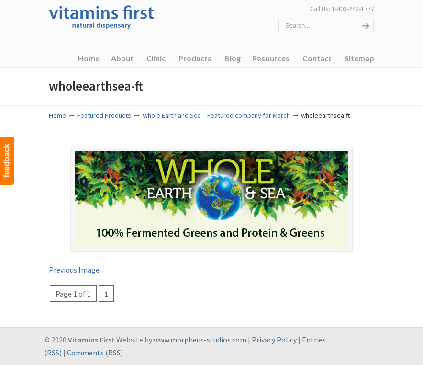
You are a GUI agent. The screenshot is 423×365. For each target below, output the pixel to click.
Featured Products (104, 115)
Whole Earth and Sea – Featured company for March (216, 115)
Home (57, 115)
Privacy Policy (274, 339)
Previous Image (74, 269)
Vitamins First (101, 16)
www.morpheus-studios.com (200, 339)
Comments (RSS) (95, 352)
